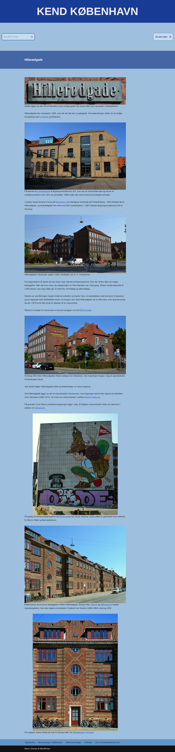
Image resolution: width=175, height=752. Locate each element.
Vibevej (94, 605)
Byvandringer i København (50, 742)
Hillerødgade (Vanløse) (83, 732)
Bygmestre (30, 742)
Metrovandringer (73, 742)
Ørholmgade (85, 310)
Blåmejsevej (106, 605)
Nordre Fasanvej (92, 397)
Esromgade (65, 516)
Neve (27, 748)
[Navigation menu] (163, 37)
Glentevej (39, 408)
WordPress (45, 748)
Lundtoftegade (43, 191)
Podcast (88, 742)
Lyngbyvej (44, 117)
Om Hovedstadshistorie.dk (107, 742)
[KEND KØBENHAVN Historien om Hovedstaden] (87, 11)
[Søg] (15, 36)
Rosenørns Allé (63, 202)
